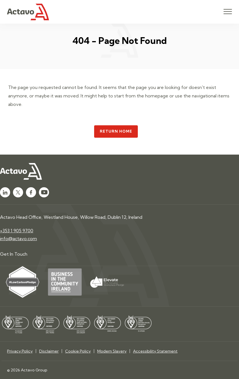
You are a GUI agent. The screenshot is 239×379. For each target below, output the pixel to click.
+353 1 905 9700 (16, 230)
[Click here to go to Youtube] (44, 192)
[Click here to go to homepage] (28, 12)
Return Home (116, 131)
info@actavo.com (18, 238)
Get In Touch (13, 254)
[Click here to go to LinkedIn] (5, 192)
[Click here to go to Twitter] (18, 192)
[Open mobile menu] (227, 12)
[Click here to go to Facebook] (31, 192)
